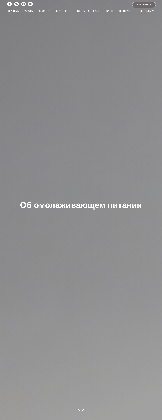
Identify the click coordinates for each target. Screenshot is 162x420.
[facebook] (9, 4)
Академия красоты (20, 11)
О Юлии (44, 11)
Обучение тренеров (118, 11)
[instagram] (23, 4)
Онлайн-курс (146, 11)
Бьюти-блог (63, 11)
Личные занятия (87, 11)
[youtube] (30, 4)
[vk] (16, 4)
